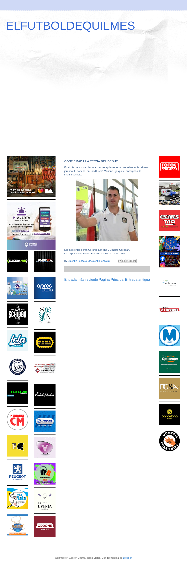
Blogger (127, 557)
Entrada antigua (137, 279)
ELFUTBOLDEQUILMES (70, 25)
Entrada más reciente (81, 279)
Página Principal (111, 279)
